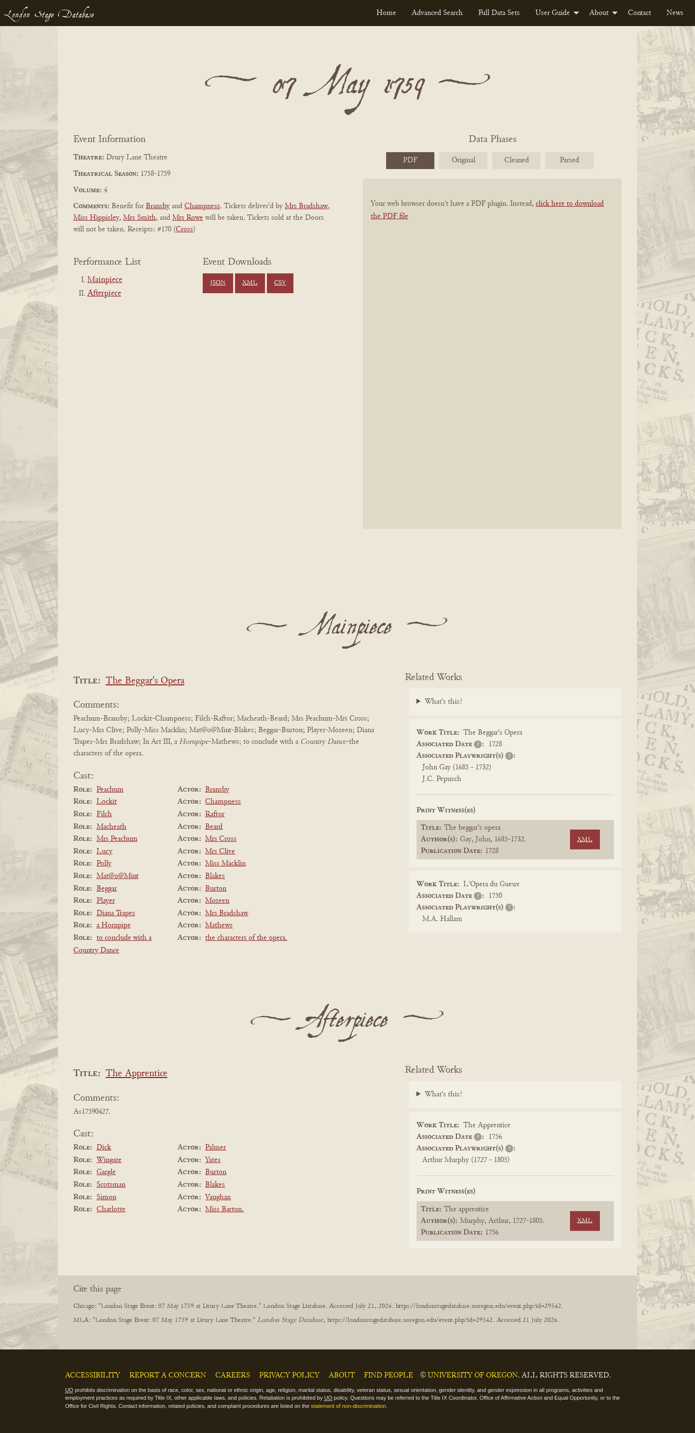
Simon (106, 1197)
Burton (215, 889)
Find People (388, 1375)
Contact (639, 13)
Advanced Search (437, 13)
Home (386, 13)
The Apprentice (136, 1074)
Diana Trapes (116, 913)
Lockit (107, 802)
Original (463, 160)
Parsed (569, 160)
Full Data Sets (499, 13)
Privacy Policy (289, 1375)
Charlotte (111, 1209)
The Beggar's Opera (145, 681)
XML (249, 283)
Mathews (219, 925)
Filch (104, 814)
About (599, 13)
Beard (213, 827)
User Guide (552, 13)
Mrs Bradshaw (306, 206)
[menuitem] (386, 13)
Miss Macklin (225, 863)
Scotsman (111, 1185)
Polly (104, 863)
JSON (217, 283)
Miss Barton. (224, 1209)
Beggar (107, 889)
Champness (202, 206)
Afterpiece (104, 293)
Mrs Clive (220, 851)
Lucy (104, 851)
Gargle (106, 1172)
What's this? (443, 702)
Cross (184, 229)
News (675, 13)
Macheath (111, 827)
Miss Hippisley (96, 218)
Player (106, 901)
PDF (410, 160)
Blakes (215, 876)
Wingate (109, 1160)
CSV (280, 283)
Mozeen (217, 901)
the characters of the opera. (246, 938)
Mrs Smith (139, 218)
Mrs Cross (220, 839)
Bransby (158, 206)
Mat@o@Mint (118, 876)
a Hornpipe (114, 925)
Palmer (215, 1147)
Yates (213, 1160)
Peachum (110, 790)
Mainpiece (104, 280)
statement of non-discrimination (348, 1406)
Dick (104, 1147)
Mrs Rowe (187, 218)
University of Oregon (473, 1375)
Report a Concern (167, 1375)
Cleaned (516, 160)
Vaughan (218, 1197)
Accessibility (92, 1375)
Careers (232, 1375)
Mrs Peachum (117, 839)
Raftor (214, 814)
